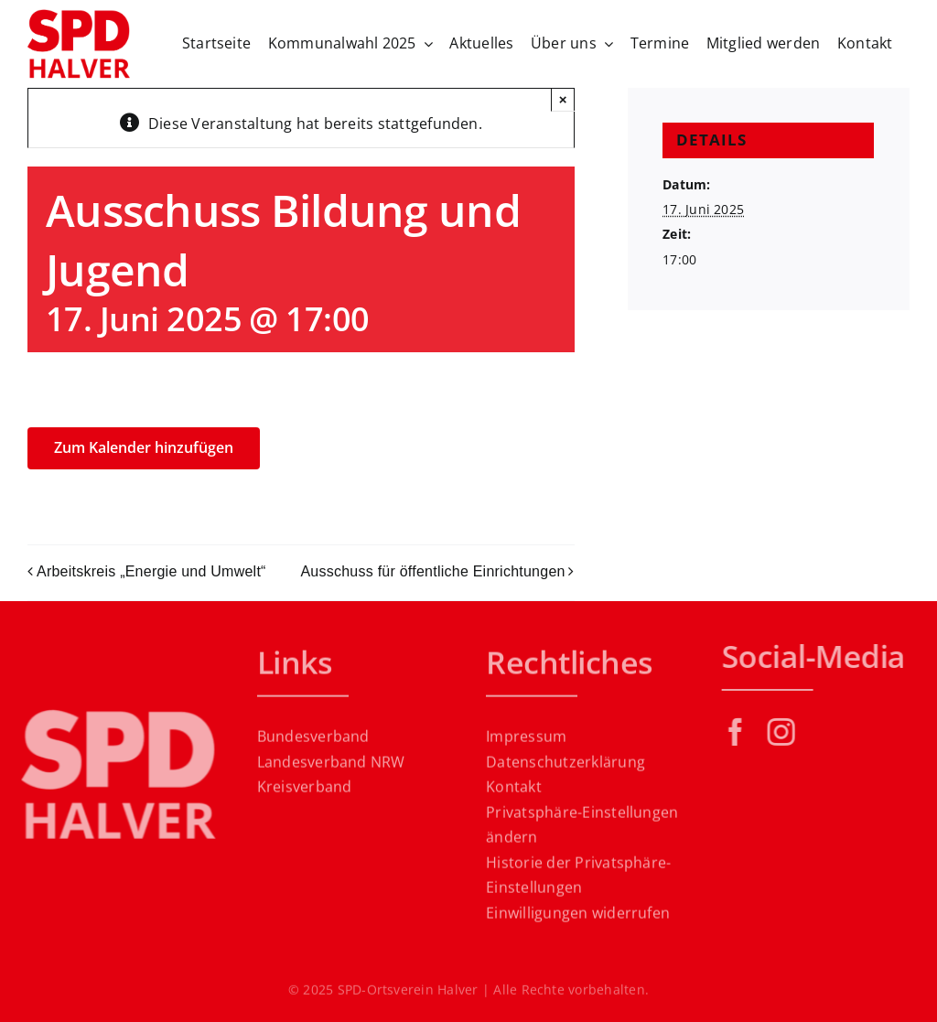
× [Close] (563, 99)
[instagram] (785, 732)
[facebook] (739, 732)
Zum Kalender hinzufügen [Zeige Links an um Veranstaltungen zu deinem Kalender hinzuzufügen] (143, 448)
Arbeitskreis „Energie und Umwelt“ (151, 571)
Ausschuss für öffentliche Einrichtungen (432, 571)
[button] (583, 828)
